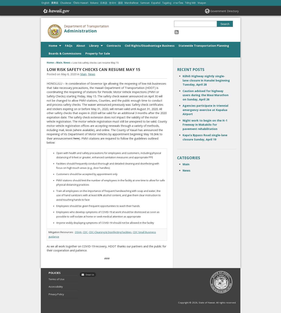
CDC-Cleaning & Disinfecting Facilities (110, 232)
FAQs (68, 45)
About (80, 45)
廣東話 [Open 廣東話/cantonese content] (54, 2)
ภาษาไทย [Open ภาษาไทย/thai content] (178, 2)
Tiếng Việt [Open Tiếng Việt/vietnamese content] (190, 2)
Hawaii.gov (56, 11)
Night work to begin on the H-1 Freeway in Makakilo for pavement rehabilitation (205, 125)
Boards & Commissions (65, 53)
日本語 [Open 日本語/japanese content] (103, 2)
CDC (85, 232)
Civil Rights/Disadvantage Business (150, 45)
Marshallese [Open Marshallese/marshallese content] (131, 2)
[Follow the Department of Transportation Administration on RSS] (177, 32)
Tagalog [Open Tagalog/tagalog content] (166, 2)
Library (94, 45)
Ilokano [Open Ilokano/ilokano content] (94, 2)
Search (224, 24)
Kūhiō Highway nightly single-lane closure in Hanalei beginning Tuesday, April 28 (206, 80)
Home (53, 45)
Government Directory (224, 11)
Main (59, 62)
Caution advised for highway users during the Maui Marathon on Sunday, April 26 (205, 95)
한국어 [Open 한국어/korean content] (112, 2)
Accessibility (56, 286)
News (66, 62)
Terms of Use (56, 279)
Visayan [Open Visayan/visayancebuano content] (202, 2)
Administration (80, 30)
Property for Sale (97, 53)
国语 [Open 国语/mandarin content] (120, 2)
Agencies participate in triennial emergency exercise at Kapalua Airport (205, 110)
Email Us (90, 274)
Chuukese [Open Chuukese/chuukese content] (65, 2)
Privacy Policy (56, 294)
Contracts (114, 45)
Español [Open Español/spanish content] (155, 2)
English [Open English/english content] (45, 2)
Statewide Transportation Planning (203, 45)
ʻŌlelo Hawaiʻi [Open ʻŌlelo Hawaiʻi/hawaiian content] (80, 2)
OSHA (78, 232)
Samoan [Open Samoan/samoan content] (145, 2)
